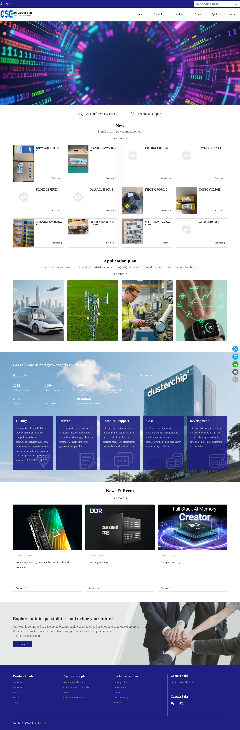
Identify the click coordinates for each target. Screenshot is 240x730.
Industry (67, 692)
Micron (16, 692)
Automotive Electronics (75, 682)
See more (21, 588)
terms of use (120, 687)
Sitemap (118, 702)
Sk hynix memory (171, 562)
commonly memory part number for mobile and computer (42, 565)
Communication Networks (76, 687)
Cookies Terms (121, 692)
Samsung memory (98, 562)
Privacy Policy (121, 697)
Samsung (17, 682)
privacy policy (121, 682)
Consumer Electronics (74, 697)
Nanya (16, 702)
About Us (159, 14)
